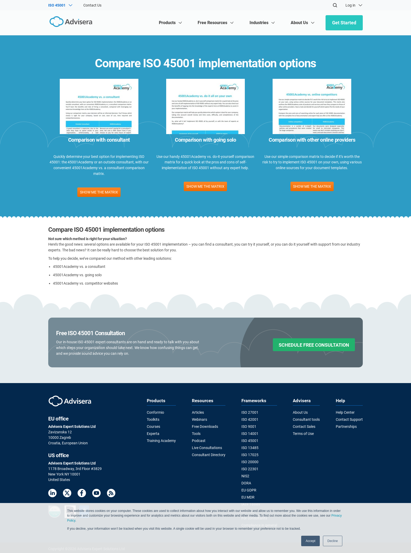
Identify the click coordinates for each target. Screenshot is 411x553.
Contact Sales (304, 426)
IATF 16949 (250, 503)
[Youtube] (96, 494)
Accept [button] (310, 541)
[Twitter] (67, 494)
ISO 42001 (249, 419)
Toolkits (153, 419)
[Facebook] (82, 494)
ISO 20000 (249, 461)
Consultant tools (306, 419)
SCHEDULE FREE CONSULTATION (314, 345)
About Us (300, 412)
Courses (153, 426)
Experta (153, 433)
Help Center (345, 412)
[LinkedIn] (52, 494)
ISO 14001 (249, 433)
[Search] (335, 5)
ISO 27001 (249, 412)
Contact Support (349, 419)
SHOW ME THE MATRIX (99, 192)
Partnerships (346, 426)
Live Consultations (207, 447)
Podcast (199, 440)
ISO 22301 (249, 468)
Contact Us (92, 5)
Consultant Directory (208, 454)
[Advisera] (71, 22)
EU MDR (248, 496)
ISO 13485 (249, 447)
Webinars (199, 419)
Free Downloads (205, 426)
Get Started (344, 22)
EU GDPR (248, 489)
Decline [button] (332, 541)
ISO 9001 (248, 426)
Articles (198, 412)
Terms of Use (303, 433)
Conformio (155, 412)
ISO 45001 (249, 440)
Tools (196, 433)
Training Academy (161, 440)
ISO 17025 (249, 454)
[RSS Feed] (111, 494)
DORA (246, 482)
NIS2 (245, 475)
